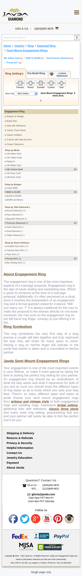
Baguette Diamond (16, 219)
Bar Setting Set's (15, 262)
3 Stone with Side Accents (19, 139)
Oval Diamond (14, 231)
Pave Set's (12, 254)
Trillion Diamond (15, 235)
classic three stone (63, 409)
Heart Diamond (15, 227)
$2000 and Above (14, 200)
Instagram (69, 519)
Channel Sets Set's (16, 250)
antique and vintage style (30, 401)
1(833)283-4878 (44, 28)
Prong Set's (41, 258)
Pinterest (58, 519)
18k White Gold (13, 165)
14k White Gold (13, 154)
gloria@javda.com (43, 494)
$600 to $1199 (41, 192)
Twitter (25, 519)
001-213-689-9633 (64, 563)
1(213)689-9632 (50, 488)
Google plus (36, 519)
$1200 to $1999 (13, 196)
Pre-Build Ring (35, 73)
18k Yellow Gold (41, 169)
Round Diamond (16, 210)
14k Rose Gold (13, 173)
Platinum (10, 161)
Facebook (13, 519)
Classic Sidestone (15, 144)
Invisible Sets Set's (17, 246)
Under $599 (12, 188)
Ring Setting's (13, 73)
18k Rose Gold (13, 177)
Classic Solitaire (14, 135)
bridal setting (67, 405)
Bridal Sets (12, 121)
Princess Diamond (41, 223)
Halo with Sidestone (16, 125)
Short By (9, 93)
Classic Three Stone (16, 130)
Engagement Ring (15, 111)
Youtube (47, 519)
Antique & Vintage (15, 116)
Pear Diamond (14, 214)
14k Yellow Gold (14, 157)
